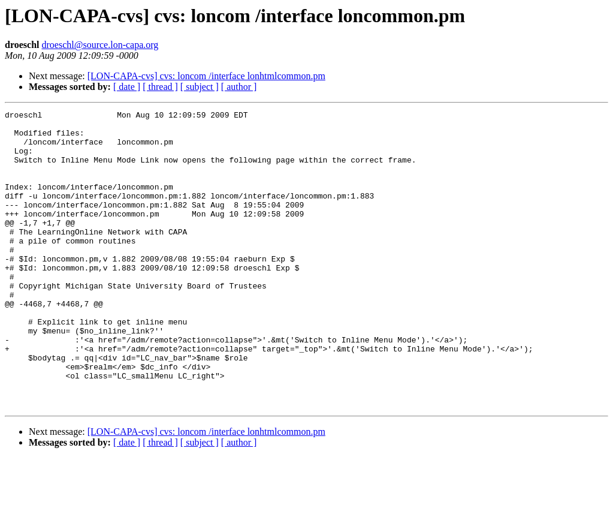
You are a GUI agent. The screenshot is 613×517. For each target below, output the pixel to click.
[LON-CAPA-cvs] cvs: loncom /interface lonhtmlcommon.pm (206, 76)
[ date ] (126, 87)
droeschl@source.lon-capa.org (99, 45)
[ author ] (239, 87)
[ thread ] (160, 87)
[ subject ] (199, 87)
